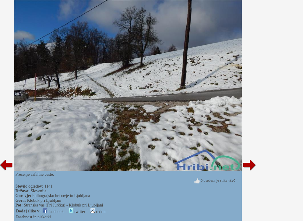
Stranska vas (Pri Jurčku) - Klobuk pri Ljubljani (63, 205)
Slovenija (38, 191)
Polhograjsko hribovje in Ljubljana (61, 195)
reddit (98, 211)
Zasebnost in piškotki (33, 217)
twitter (77, 211)
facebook (53, 211)
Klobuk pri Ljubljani (44, 200)
